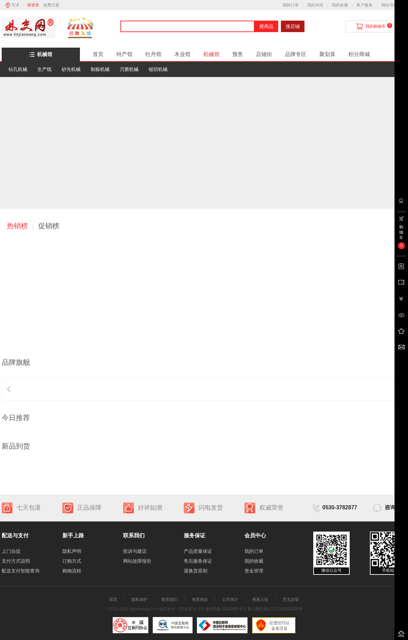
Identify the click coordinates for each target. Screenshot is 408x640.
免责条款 (200, 599)
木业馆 (182, 54)
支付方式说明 (16, 561)
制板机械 (100, 69)
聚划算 (327, 54)
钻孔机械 (17, 69)
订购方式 (71, 561)
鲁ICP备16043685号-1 (226, 609)
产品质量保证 (198, 551)
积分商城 (359, 54)
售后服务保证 (198, 561)
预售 (237, 54)
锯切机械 (158, 69)
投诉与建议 (135, 551)
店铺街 (264, 54)
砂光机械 (71, 69)
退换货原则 (195, 570)
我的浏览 (315, 5)
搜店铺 (293, 26)
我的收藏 (340, 5)
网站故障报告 (137, 561)
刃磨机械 (129, 69)
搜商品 (266, 26)
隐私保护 (140, 599)
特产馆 (124, 54)
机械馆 (40, 54)
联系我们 (170, 599)
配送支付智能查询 (20, 570)
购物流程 (71, 570)
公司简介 (230, 599)
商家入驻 (260, 599)
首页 (98, 54)
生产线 (44, 69)
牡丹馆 (153, 54)
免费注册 (51, 5)
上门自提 (11, 551)
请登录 (33, 5)
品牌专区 (296, 54)
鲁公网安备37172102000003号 (275, 609)
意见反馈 (291, 599)
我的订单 (291, 5)
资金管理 (253, 570)
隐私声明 (71, 551)
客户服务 (364, 5)
